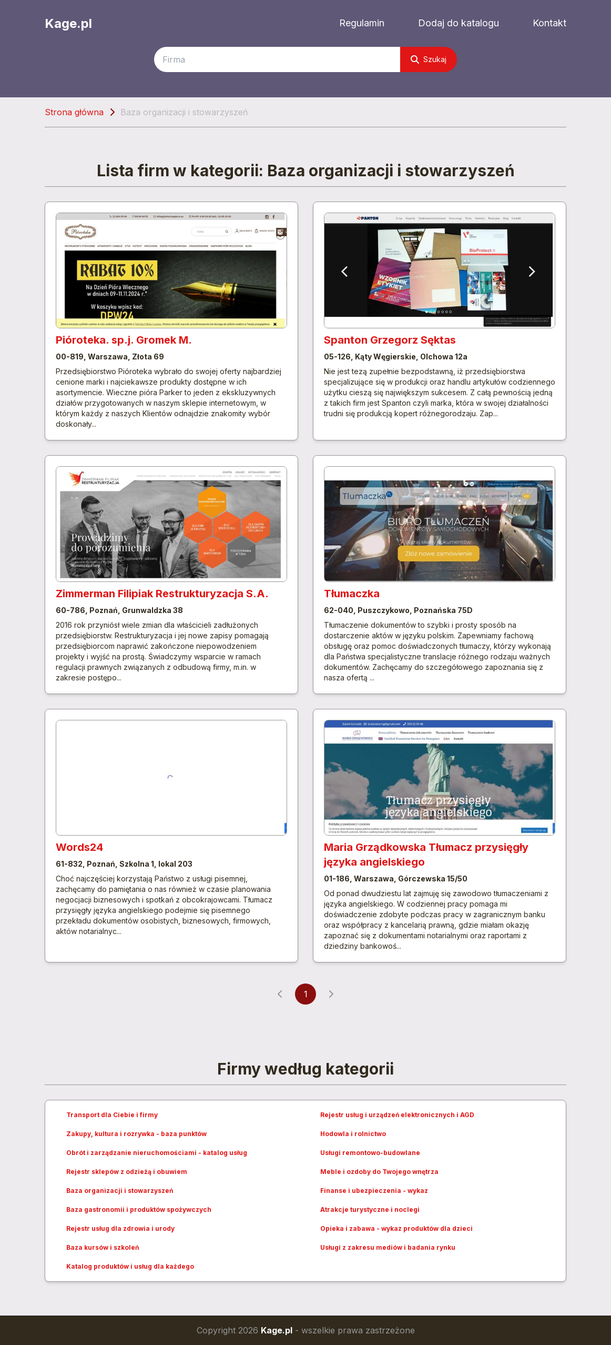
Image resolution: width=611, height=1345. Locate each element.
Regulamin (361, 22)
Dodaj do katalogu (458, 22)
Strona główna (74, 112)
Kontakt (549, 22)
